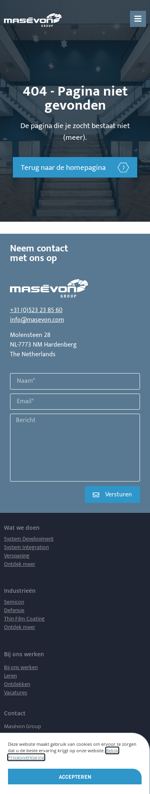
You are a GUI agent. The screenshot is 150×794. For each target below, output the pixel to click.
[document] (75, 397)
